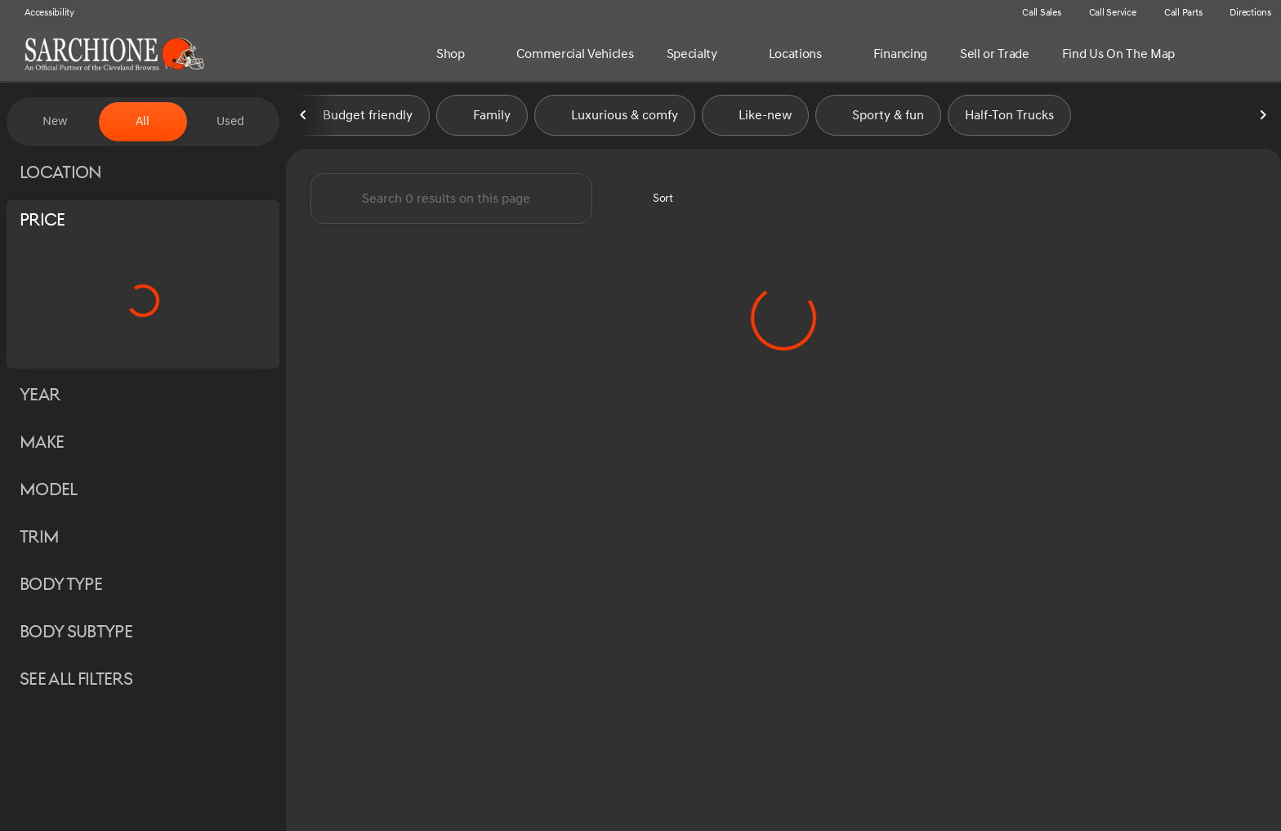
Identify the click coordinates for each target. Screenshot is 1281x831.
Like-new (755, 122)
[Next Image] (1263, 122)
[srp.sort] (654, 205)
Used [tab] (230, 121)
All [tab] (143, 121)
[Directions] (1243, 13)
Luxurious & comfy (614, 122)
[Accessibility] (42, 13)
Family (482, 122)
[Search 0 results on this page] (451, 205)
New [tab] (55, 121)
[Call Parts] (1176, 13)
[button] (984, 13)
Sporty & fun (878, 122)
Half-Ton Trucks (1009, 122)
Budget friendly (358, 122)
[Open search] (1243, 54)
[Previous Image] (304, 122)
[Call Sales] (1034, 13)
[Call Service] (1105, 13)
